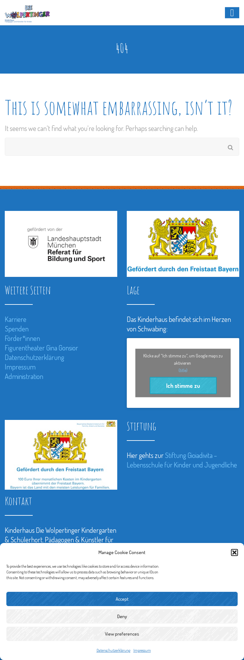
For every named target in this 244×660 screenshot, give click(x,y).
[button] (234, 552)
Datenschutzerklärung (113, 650)
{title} (183, 370)
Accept (122, 599)
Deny (122, 616)
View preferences (122, 634)
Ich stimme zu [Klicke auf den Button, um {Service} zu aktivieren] (183, 385)
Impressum (142, 650)
